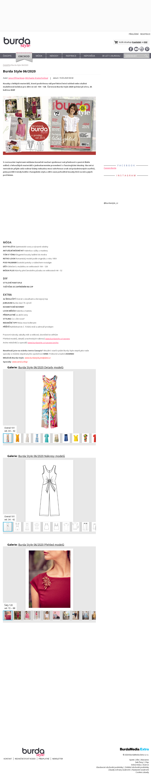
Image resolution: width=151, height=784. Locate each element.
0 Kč (145, 42)
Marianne (145, 760)
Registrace (145, 34)
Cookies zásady (142, 772)
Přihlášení (133, 34)
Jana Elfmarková (16, 78)
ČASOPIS (7, 55)
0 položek (136, 42)
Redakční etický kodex (25, 758)
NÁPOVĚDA (89, 55)
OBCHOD (23, 59)
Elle (137, 760)
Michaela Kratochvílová (36, 78)
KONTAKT (8, 758)
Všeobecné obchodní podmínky (109, 767)
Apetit (131, 760)
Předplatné (44, 758)
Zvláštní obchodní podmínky (137, 767)
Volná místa (136, 765)
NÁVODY (54, 55)
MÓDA (39, 55)
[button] (93, 374)
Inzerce (146, 765)
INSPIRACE (71, 55)
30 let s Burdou (111, 55)
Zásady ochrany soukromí (119, 770)
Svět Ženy (139, 762)
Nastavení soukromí (140, 770)
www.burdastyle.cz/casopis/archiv (43, 342)
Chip (147, 762)
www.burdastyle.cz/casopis (57, 338)
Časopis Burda (110, 168)
